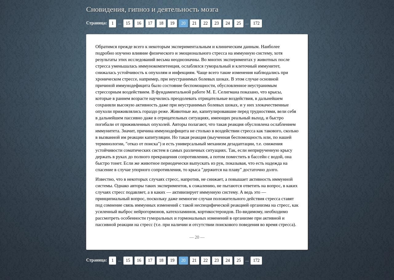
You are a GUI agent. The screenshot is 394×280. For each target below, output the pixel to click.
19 (172, 23)
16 (139, 23)
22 (205, 23)
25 (239, 23)
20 (183, 23)
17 (150, 23)
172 (256, 23)
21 (194, 23)
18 (161, 23)
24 (228, 23)
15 (128, 23)
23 (217, 23)
